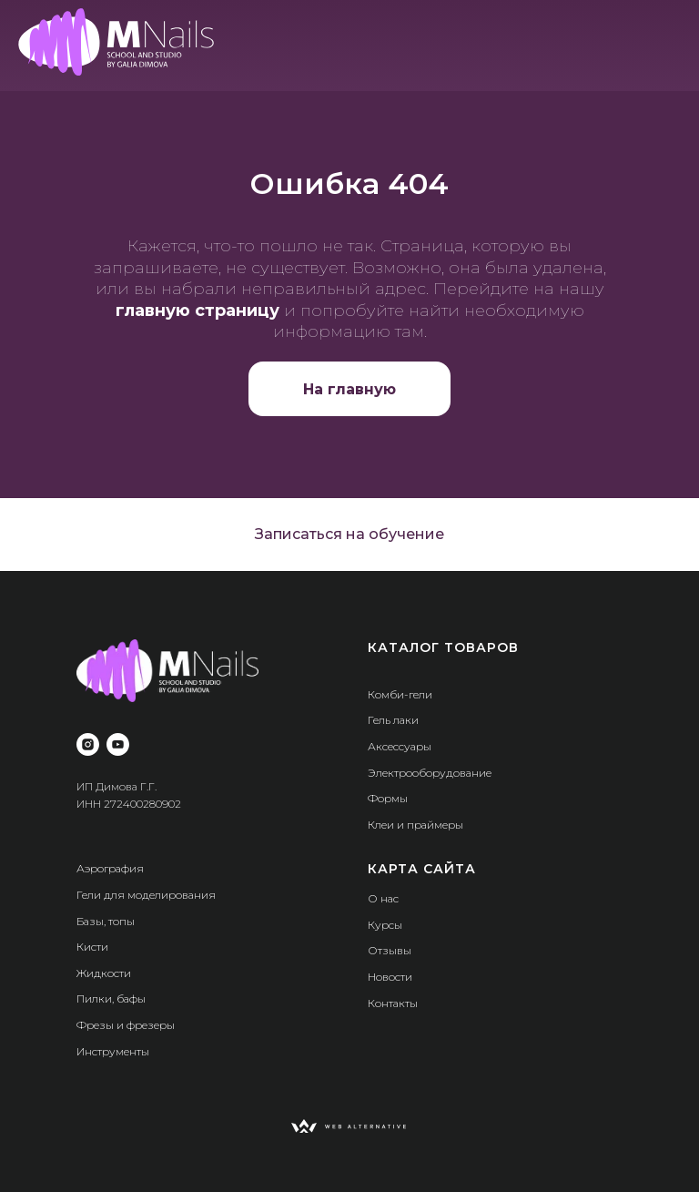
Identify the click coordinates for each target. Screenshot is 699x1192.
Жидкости (103, 973)
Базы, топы (105, 921)
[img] (116, 42)
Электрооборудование (429, 772)
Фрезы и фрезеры (125, 1025)
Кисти (92, 946)
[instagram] (87, 744)
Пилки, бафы (111, 998)
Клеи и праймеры (415, 824)
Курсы (385, 925)
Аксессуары (399, 746)
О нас (383, 898)
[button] (349, 534)
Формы (388, 798)
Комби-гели (400, 694)
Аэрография (110, 868)
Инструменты (112, 1051)
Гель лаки (393, 720)
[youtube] (117, 744)
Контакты (393, 1003)
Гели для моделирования (146, 895)
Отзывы (389, 950)
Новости (390, 976)
